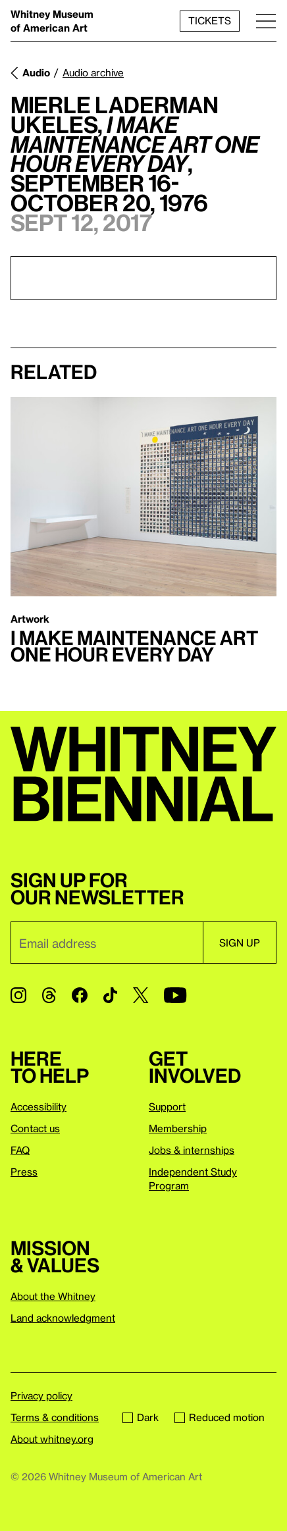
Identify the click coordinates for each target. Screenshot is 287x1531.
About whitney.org (52, 1439)
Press (24, 1172)
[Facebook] (79, 995)
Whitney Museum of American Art (52, 21)
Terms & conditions (55, 1417)
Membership (178, 1128)
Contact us (35, 1128)
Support (167, 1106)
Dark (140, 1417)
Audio (36, 72)
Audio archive (93, 72)
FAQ (20, 1150)
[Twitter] (140, 995)
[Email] (107, 942)
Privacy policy (41, 1395)
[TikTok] (110, 995)
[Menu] (266, 20)
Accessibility (38, 1106)
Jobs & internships (191, 1150)
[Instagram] (18, 995)
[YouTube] (175, 995)
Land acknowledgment (63, 1318)
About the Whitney (53, 1296)
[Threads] (49, 995)
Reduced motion (219, 1417)
